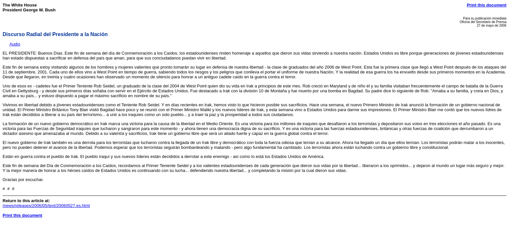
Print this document (486, 5)
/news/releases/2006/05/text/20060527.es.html (46, 205)
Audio (14, 44)
